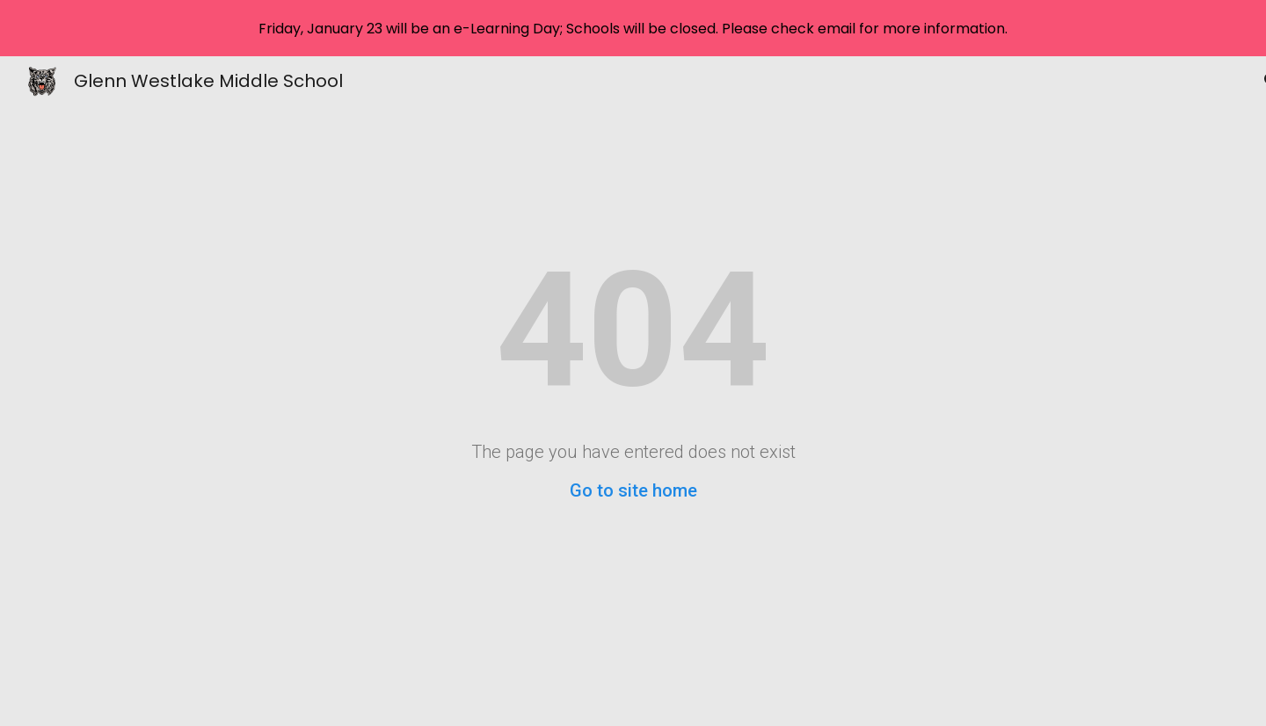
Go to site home (633, 490)
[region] (633, 28)
